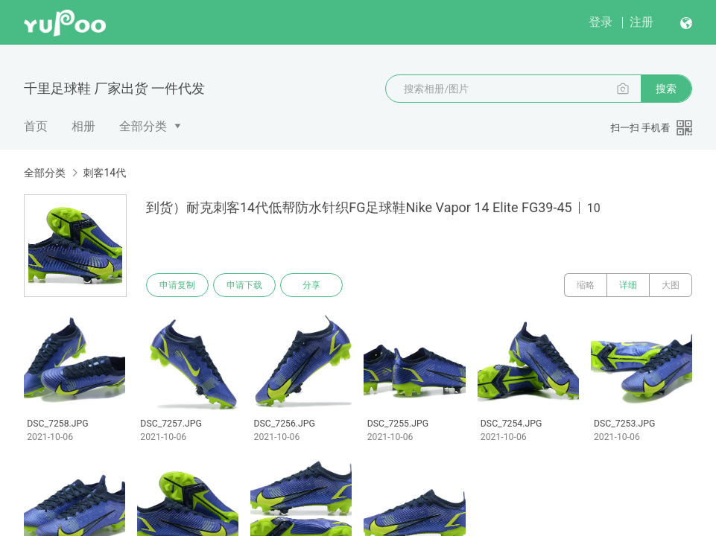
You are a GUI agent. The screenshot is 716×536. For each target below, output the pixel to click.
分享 (311, 285)
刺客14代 (104, 173)
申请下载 (244, 285)
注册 (641, 22)
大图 (670, 285)
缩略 (586, 285)
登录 (600, 22)
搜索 (666, 89)
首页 (36, 126)
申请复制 (177, 285)
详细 (628, 285)
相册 (83, 126)
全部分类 (143, 126)
